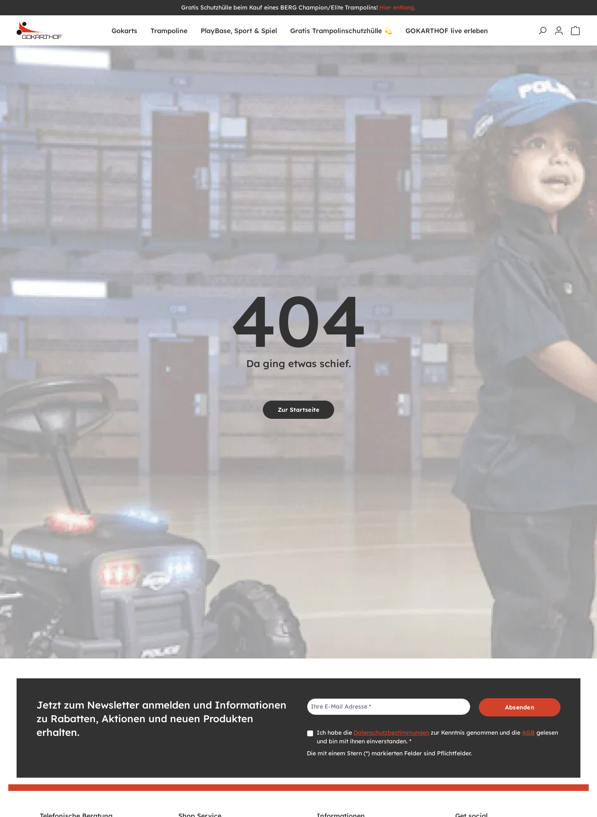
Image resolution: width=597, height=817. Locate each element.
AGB (528, 732)
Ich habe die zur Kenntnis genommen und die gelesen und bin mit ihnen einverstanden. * (437, 737)
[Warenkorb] (575, 30)
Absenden (519, 707)
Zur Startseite (299, 409)
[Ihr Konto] (559, 30)
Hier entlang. (397, 7)
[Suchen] (542, 30)
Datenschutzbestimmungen (391, 732)
